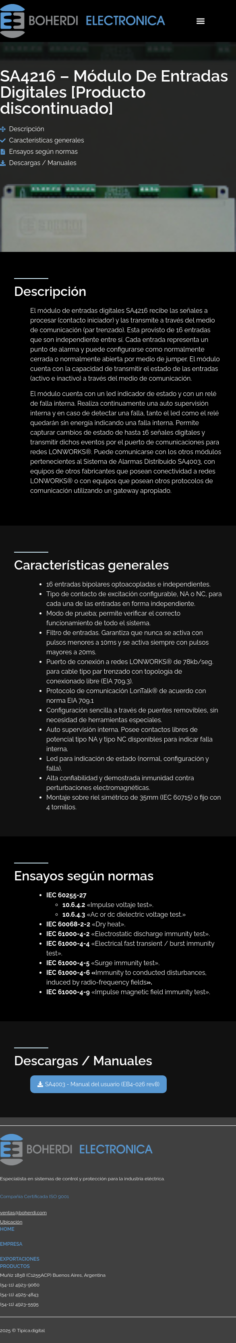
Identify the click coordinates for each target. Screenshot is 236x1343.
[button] (200, 20)
